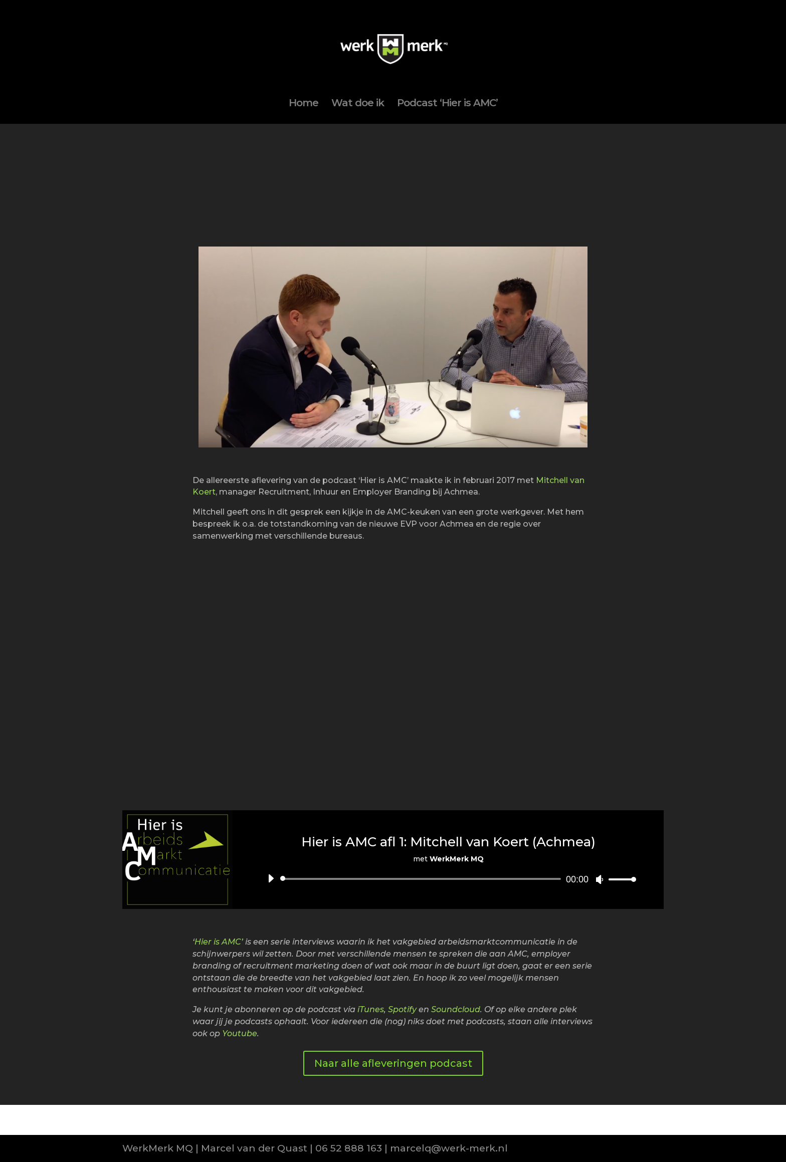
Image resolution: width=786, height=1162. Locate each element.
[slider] (422, 879)
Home (303, 104)
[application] (448, 879)
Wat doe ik (357, 104)
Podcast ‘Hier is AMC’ (447, 104)
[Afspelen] (271, 878)
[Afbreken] (599, 879)
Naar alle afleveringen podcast (393, 1063)
